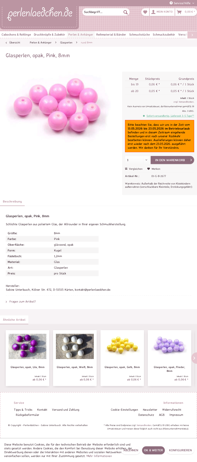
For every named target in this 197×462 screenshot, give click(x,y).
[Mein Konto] (162, 12)
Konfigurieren (180, 450)
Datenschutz (146, 415)
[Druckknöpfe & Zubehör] (49, 34)
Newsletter (150, 409)
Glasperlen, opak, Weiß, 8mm (75, 367)
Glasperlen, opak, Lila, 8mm (28, 367)
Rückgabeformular (27, 415)
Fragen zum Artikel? (21, 301)
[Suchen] (126, 12)
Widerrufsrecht (171, 409)
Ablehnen (130, 450)
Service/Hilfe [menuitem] (180, 3)
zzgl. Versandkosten (183, 101)
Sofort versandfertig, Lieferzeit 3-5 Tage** (170, 115)
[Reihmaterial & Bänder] (111, 34)
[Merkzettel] (145, 12)
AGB (162, 415)
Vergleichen (133, 168)
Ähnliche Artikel (14, 320)
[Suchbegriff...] (106, 12)
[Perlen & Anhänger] (81, 34)
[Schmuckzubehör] (164, 34)
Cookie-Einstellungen (124, 409)
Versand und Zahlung (65, 409)
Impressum (176, 415)
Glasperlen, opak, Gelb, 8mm (122, 367)
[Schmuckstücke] (139, 34)
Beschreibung (12, 201)
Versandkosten (144, 425)
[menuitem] (106, 12)
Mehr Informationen (99, 456)
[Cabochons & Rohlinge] (16, 34)
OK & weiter (153, 450)
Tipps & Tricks (23, 409)
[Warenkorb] (186, 12)
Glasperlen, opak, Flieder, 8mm (169, 368)
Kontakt (42, 409)
